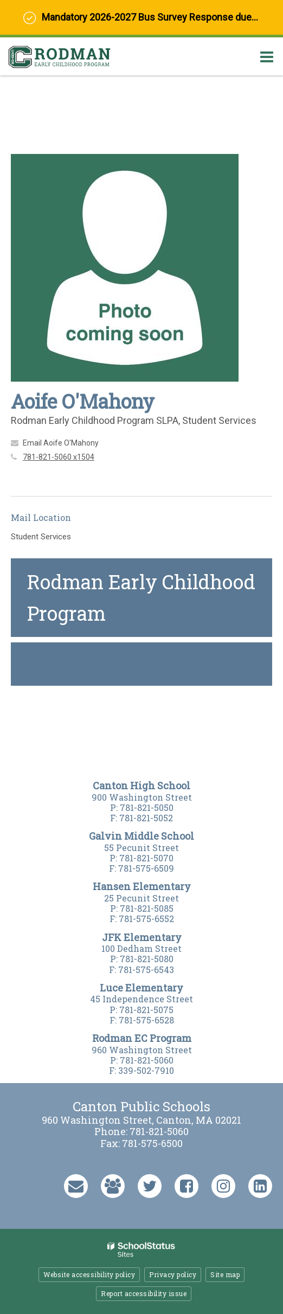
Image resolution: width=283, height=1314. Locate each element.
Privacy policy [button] (172, 1274)
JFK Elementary (142, 937)
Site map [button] (225, 1274)
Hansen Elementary (142, 886)
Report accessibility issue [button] (143, 1293)
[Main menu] (266, 56)
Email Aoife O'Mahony (61, 443)
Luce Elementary (141, 987)
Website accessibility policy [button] (89, 1274)
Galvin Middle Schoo (139, 835)
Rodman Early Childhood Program (141, 597)
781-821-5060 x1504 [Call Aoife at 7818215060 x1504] (58, 457)
